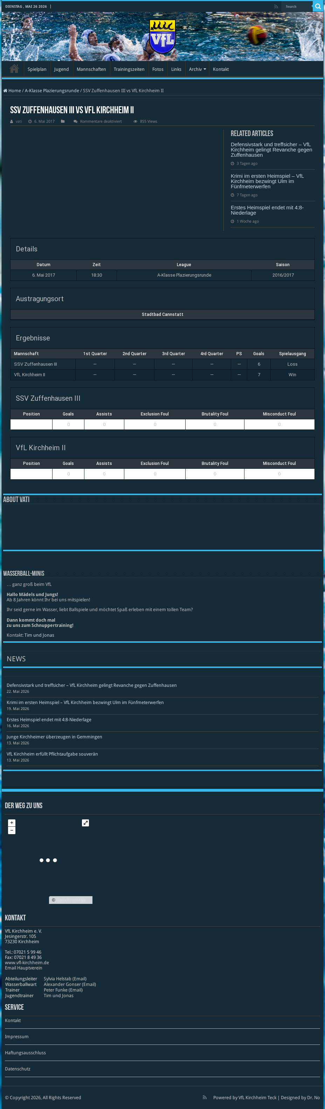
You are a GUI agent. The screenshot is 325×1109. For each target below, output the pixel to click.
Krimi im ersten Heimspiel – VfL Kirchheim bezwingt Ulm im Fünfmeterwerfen (267, 181)
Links (176, 69)
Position (31, 414)
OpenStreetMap (70, 900)
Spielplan (37, 69)
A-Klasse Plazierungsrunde (52, 90)
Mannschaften (91, 69)
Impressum (17, 1036)
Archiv (195, 69)
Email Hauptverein (23, 968)
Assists (104, 414)
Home (12, 90)
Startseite (14, 68)
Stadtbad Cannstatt (163, 314)
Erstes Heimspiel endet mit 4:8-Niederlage (267, 210)
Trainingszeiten (129, 69)
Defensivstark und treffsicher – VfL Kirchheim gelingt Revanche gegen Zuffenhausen (271, 149)
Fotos (158, 69)
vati (19, 121)
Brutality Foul (215, 414)
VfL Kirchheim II (29, 374)
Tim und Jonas (39, 635)
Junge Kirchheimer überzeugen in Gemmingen (54, 736)
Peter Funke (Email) (63, 990)
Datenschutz (17, 1068)
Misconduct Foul (279, 414)
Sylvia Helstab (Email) (65, 978)
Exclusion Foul (155, 414)
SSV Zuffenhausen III (35, 364)
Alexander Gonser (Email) (70, 984)
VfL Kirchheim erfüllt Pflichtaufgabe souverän (52, 754)
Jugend (61, 69)
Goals (68, 414)
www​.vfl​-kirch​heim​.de (27, 962)
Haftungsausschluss (25, 1052)
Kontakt (221, 69)
